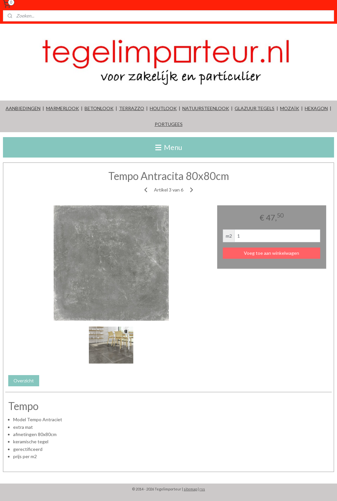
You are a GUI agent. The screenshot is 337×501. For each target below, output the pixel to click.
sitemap (190, 489)
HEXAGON (316, 108)
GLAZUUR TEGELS (254, 108)
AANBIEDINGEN (23, 108)
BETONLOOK (99, 108)
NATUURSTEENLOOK (205, 108)
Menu (168, 147)
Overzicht (23, 380)
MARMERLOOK (62, 108)
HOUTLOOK (163, 108)
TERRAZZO (131, 108)
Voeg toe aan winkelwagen (271, 253)
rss (202, 489)
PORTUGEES (169, 124)
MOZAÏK (289, 108)
